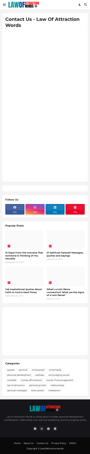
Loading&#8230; (45, 106)
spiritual (23, 370)
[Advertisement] (45, 331)
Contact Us (42, 443)
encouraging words (59, 375)
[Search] (86, 4)
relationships (57, 385)
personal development (19, 375)
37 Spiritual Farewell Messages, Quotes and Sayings (65, 254)
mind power (38, 370)
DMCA (72, 443)
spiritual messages (17, 390)
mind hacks (55, 370)
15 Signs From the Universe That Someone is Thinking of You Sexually (24, 255)
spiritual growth (37, 385)
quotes (10, 370)
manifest (11, 380)
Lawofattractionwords (52, 448)
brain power (37, 390)
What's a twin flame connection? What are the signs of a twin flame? (65, 292)
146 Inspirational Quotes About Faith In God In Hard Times (23, 291)
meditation (54, 390)
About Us (28, 443)
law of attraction (16, 385)
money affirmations (31, 380)
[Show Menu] (4, 4)
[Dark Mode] (80, 4)
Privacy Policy (58, 443)
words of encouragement (59, 380)
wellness (39, 375)
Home (17, 443)
